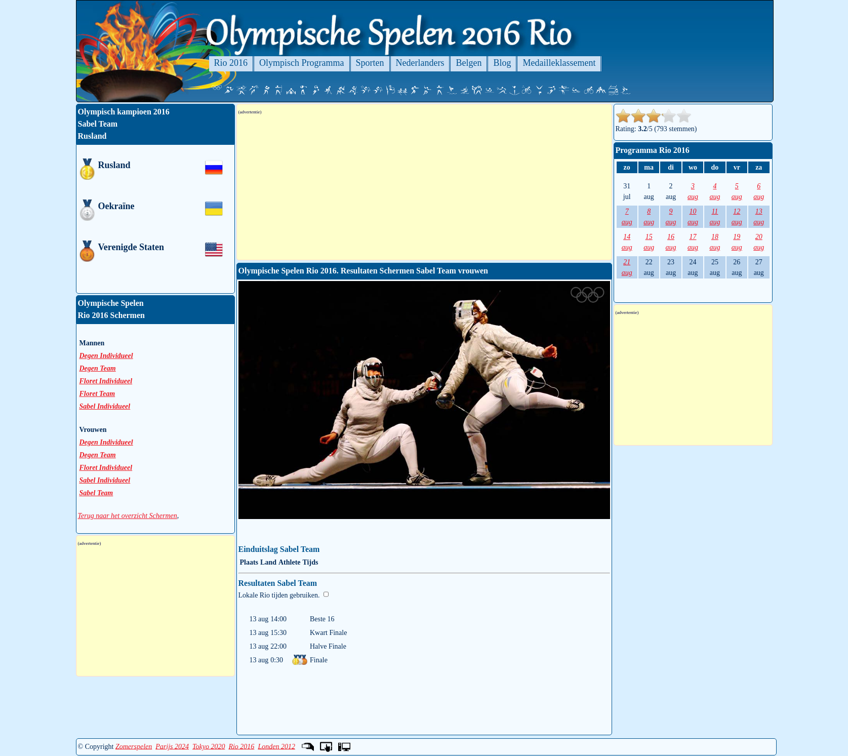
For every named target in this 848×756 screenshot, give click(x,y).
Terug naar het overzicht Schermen (127, 516)
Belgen (468, 63)
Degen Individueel (106, 356)
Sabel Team (96, 493)
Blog (502, 63)
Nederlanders (420, 63)
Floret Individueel (106, 381)
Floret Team (97, 393)
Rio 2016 (231, 63)
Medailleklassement (558, 63)
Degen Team (97, 368)
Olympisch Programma (301, 63)
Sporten (370, 63)
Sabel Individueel (105, 406)
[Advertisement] (424, 187)
